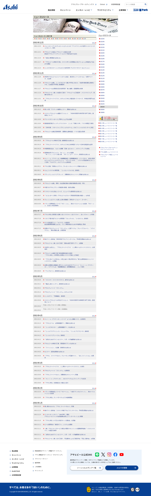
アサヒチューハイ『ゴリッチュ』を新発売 (57, 370)
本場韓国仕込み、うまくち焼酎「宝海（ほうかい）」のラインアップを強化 (67, 148)
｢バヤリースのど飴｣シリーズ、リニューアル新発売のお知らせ (63, 191)
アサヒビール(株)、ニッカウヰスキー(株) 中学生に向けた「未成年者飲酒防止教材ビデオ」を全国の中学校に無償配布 (69, 83)
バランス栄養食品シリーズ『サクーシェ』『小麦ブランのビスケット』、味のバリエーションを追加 (70, 392)
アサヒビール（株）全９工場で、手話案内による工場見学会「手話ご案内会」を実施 (70, 438)
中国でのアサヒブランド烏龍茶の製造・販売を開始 (60, 187)
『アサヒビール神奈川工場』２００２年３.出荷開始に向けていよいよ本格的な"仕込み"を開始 (69, 63)
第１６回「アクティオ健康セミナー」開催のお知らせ (60, 109)
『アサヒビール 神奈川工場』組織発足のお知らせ (59, 140)
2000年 (102, 109)
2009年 (102, 84)
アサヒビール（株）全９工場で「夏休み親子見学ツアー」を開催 (64, 243)
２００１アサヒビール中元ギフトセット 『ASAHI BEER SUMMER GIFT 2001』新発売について (70, 301)
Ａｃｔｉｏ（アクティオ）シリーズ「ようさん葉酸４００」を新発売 (65, 319)
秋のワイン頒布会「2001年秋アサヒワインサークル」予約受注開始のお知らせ (68, 239)
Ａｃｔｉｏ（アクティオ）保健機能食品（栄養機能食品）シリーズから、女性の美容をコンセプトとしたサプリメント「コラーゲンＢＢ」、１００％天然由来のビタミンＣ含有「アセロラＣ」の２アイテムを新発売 (70, 160)
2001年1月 (38, 403)
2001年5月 (38, 276)
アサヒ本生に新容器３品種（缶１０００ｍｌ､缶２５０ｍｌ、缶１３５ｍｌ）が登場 (69, 214)
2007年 (102, 90)
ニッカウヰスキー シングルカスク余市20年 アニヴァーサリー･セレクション (67, 68)
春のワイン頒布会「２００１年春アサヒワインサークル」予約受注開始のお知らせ (69, 410)
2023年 (102, 44)
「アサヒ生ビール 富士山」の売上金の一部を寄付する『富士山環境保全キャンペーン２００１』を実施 (69, 260)
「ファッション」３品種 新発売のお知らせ (58, 347)
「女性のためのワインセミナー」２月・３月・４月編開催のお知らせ (65, 434)
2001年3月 (38, 363)
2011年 (102, 78)
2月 (40, 38)
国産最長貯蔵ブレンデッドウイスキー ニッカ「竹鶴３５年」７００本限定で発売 (69, 123)
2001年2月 (38, 388)
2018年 (102, 58)
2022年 (102, 47)
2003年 (102, 101)
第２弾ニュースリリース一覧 (108, 126)
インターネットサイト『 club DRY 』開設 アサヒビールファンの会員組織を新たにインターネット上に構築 (64, 415)
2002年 (102, 104)
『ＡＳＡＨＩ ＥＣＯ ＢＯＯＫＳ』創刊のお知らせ (59, 280)
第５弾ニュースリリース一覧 (108, 134)
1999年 (102, 112)
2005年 (102, 95)
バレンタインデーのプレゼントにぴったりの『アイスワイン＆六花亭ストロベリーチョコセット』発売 (70, 47)
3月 (44, 38)
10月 (74, 38)
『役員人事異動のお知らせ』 (53, 58)
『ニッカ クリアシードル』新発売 (55, 335)
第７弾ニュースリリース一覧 (108, 139)
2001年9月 (38, 137)
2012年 (102, 76)
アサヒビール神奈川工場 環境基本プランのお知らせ (60, 343)
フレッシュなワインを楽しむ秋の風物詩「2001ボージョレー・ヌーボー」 (67, 199)
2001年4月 (38, 315)
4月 (48, 38)
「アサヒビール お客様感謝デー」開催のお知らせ (60, 323)
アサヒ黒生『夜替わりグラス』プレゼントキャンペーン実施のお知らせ (66, 166)
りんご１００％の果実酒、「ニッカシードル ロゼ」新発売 (62, 170)
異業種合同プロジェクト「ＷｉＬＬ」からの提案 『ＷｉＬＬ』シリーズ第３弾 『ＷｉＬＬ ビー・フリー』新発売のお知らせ (67, 153)
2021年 (102, 50)
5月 (52, 38)
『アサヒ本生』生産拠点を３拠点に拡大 (56, 383)
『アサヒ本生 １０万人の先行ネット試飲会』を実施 (60, 420)
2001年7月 (38, 211)
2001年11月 (38, 73)
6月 (57, 38)
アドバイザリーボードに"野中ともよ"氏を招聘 (58, 119)
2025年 (102, 39)
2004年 (102, 98)
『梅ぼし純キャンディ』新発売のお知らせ (57, 284)
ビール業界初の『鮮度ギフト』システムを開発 (58, 424)
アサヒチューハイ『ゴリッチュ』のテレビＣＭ (58, 292)
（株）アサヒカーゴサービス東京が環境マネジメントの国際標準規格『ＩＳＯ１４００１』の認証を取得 (70, 429)
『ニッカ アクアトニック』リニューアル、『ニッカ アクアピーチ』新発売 (67, 331)
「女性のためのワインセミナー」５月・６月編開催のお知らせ (63, 339)
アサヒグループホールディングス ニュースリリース (108, 148)
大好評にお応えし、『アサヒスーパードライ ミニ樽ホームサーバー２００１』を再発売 (70, 248)
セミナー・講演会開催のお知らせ (54, 351)
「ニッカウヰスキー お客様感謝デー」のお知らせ (60, 327)
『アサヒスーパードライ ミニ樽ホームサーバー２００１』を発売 (64, 366)
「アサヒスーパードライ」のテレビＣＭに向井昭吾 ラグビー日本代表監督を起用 (68, 144)
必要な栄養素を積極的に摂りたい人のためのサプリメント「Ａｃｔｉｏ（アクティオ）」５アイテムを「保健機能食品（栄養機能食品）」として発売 (69, 266)
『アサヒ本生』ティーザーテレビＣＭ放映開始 (58, 397)
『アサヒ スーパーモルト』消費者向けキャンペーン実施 (61, 374)
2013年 (102, 73)
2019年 (102, 56)
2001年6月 (38, 236)
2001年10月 (38, 106)
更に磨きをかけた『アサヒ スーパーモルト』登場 (59, 406)
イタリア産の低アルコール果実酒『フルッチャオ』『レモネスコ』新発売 (66, 218)
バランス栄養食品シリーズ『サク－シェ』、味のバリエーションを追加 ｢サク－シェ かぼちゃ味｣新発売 (69, 204)
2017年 (102, 61)
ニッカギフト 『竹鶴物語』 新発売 (55, 296)
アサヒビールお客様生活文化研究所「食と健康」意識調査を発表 (64, 88)
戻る (94, 43)
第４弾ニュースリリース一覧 (108, 131)
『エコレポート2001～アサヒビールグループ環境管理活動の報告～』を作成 (67, 195)
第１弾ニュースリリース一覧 (108, 123)
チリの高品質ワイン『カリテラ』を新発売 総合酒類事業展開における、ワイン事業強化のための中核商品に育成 (65, 223)
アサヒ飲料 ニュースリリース (108, 152)
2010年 (102, 81)
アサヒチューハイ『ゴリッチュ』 (54, 288)
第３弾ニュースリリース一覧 (108, 128)
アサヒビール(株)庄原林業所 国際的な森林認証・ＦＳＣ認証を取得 (65, 131)
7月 (61, 38)
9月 (69, 38)
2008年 (102, 87)
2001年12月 (38, 42)
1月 (36, 38)
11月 (79, 38)
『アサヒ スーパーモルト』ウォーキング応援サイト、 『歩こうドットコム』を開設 (69, 356)
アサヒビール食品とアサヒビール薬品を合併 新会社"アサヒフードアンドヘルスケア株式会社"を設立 (61, 53)
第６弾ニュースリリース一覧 (108, 136)
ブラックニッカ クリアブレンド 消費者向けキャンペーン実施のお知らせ (67, 174)
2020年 (102, 53)
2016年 (102, 64)
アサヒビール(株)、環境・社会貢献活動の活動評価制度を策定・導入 (65, 183)
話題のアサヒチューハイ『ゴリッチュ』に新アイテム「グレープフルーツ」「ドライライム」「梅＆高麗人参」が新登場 (70, 229)
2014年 (102, 70)
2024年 (102, 41)
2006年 (102, 92)
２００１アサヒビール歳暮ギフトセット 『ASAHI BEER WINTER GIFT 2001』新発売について (69, 114)
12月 (84, 38)
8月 (65, 38)
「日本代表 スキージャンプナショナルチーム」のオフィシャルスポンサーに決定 (69, 127)
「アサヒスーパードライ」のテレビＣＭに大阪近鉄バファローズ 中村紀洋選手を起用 (70, 99)
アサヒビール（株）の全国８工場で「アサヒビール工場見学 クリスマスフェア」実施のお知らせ (70, 93)
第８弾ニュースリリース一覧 (108, 141)
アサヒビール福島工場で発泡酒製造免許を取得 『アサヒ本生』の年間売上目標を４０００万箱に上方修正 (62, 254)
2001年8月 (38, 180)
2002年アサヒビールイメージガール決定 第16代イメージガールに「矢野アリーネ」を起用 (69, 77)
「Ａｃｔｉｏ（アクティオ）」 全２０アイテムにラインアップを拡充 (65, 378)
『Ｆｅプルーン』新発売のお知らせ (55, 271)
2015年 (102, 67)
